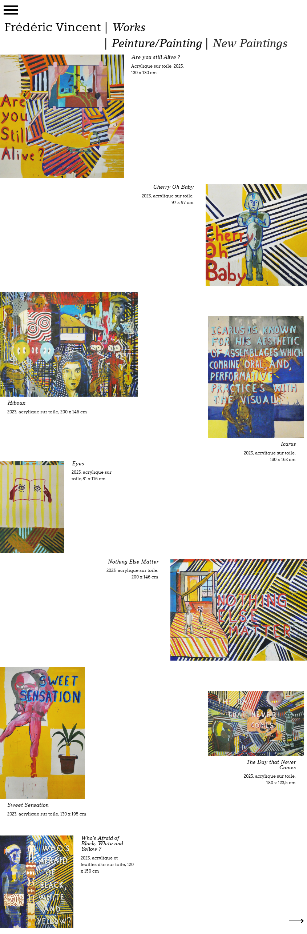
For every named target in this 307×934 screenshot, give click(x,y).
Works (128, 27)
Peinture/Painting (156, 43)
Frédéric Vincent (52, 27)
